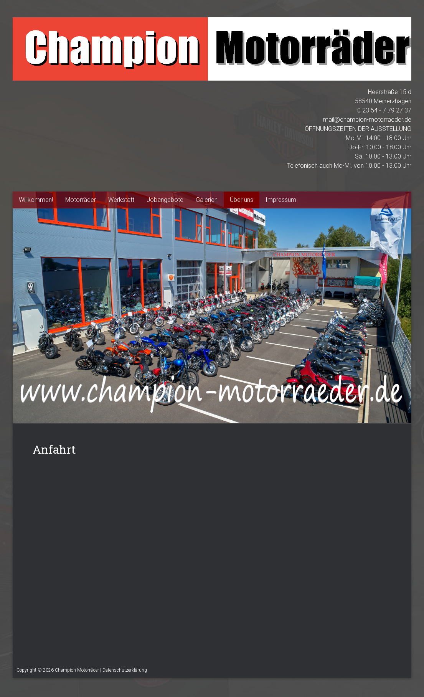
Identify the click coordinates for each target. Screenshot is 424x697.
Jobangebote (165, 199)
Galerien (207, 199)
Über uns (241, 199)
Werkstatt (121, 199)
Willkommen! (36, 199)
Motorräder (80, 199)
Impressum (281, 199)
